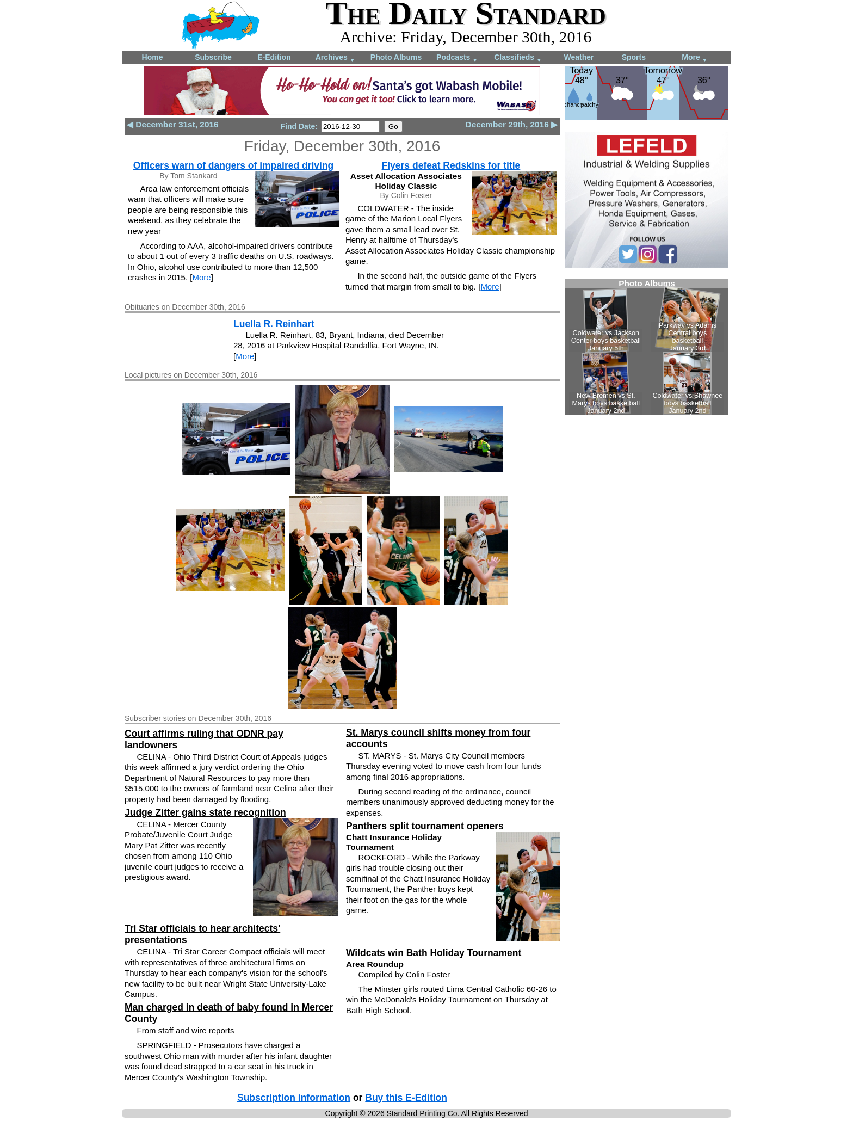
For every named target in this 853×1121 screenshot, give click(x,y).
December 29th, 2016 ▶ (512, 124)
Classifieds (518, 58)
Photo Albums (396, 57)
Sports (634, 57)
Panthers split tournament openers (425, 826)
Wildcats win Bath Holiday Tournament (433, 952)
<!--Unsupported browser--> (646, 347)
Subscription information (293, 1097)
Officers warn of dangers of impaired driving (233, 165)
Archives (335, 58)
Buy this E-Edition (406, 1097)
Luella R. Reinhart (273, 323)
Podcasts (457, 58)
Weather (579, 57)
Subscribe (213, 57)
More (694, 58)
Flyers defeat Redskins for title (451, 165)
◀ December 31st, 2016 (173, 124)
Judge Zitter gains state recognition (205, 812)
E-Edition (273, 57)
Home (152, 57)
